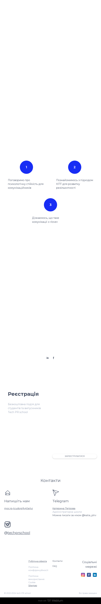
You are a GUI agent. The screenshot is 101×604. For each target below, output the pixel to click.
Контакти (57, 561)
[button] (48, 358)
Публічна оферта (37, 561)
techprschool (19, 533)
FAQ (54, 566)
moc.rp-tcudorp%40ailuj (18, 508)
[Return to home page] (14, 562)
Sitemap (32, 585)
